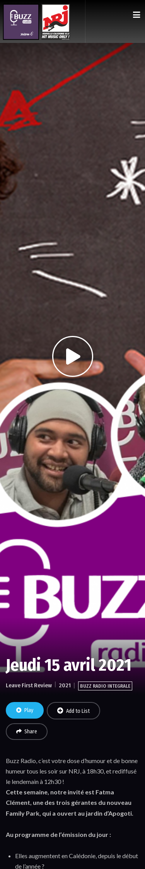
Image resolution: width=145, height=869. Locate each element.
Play (24, 710)
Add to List (73, 710)
